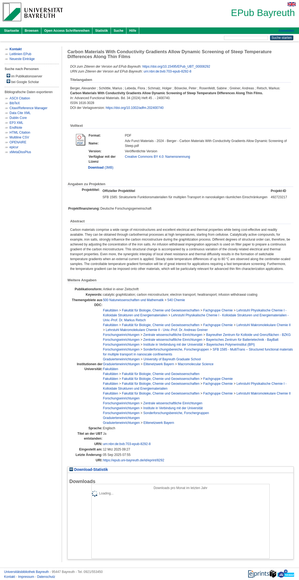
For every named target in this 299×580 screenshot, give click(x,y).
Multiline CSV (19, 137)
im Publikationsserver (24, 76)
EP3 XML (16, 123)
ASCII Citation (20, 98)
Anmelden (286, 31)
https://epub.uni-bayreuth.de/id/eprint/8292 (133, 460)
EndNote (16, 128)
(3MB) (100, 167)
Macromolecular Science (195, 364)
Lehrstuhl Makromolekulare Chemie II (263, 325)
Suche (118, 31)
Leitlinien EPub (20, 54)
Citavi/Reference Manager (28, 108)
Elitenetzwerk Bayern (159, 364)
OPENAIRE (18, 142)
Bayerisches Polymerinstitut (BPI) (231, 344)
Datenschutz (46, 577)
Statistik (101, 31)
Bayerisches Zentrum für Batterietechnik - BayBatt (242, 340)
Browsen (32, 31)
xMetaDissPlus (20, 152)
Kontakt (10, 577)
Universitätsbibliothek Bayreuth (27, 572)
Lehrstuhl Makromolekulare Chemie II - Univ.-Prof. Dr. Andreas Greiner (157, 330)
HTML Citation (20, 132)
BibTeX (15, 103)
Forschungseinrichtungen (121, 335)
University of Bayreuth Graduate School (172, 359)
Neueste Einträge (22, 59)
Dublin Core (18, 118)
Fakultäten (110, 310)
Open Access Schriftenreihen (66, 31)
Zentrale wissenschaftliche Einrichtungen (172, 335)
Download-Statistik (88, 470)
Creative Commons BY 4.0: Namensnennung (157, 157)
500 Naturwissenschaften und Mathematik (133, 300)
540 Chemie (176, 300)
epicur (14, 147)
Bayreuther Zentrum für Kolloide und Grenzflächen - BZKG (248, 335)
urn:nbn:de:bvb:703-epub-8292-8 (167, 71)
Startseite (11, 31)
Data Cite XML (20, 113)
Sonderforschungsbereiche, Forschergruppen (176, 349)
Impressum (26, 577)
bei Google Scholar (23, 81)
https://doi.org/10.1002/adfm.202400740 (135, 108)
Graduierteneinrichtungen (121, 359)
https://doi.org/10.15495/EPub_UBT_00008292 (176, 66)
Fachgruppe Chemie (218, 310)
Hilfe (132, 31)
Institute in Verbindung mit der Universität (173, 344)
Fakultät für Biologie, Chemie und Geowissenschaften (161, 310)
